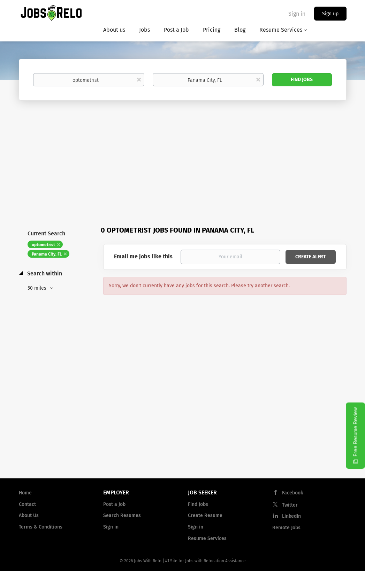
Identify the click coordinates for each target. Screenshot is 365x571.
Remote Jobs (286, 528)
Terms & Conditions (40, 527)
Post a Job (114, 504)
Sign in (296, 13)
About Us (29, 515)
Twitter (290, 505)
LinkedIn (291, 516)
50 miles (38, 288)
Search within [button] (44, 273)
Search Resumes (122, 515)
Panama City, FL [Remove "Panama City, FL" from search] (47, 254)
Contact (27, 504)
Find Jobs (302, 80)
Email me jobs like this (143, 256)
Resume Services (207, 538)
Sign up (330, 14)
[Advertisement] (182, 153)
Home (25, 493)
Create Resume (205, 515)
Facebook (292, 493)
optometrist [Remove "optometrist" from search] (43, 244)
